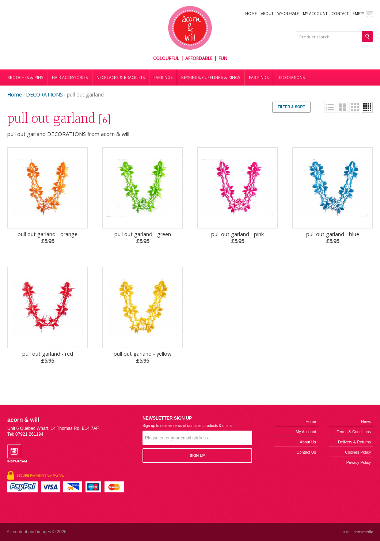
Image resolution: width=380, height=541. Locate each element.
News (366, 421)
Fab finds (259, 77)
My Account (315, 13)
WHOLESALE (288, 13)
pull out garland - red (47, 357)
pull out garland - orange (47, 238)
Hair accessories (70, 77)
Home (251, 13)
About (267, 13)
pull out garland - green (142, 238)
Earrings (162, 77)
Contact (340, 13)
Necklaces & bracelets (120, 77)
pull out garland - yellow (142, 357)
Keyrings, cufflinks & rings (210, 77)
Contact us (306, 452)
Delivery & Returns (354, 442)
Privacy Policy (358, 462)
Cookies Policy (358, 452)
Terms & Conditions (354, 432)
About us (308, 442)
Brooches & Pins (25, 77)
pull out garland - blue (332, 238)
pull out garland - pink (237, 238)
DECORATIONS (291, 77)
